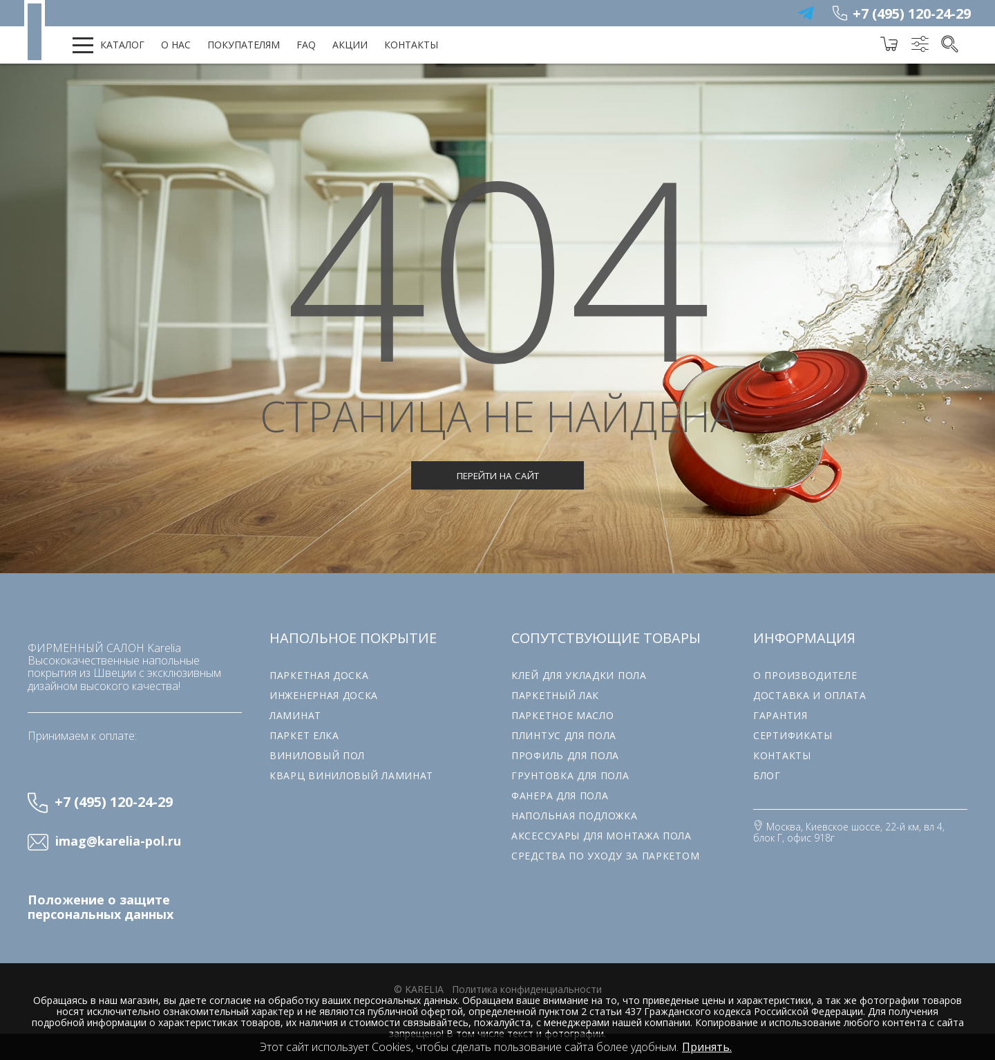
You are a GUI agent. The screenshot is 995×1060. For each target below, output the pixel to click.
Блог (767, 775)
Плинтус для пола (563, 735)
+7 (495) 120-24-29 (912, 13)
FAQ (306, 44)
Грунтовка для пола (570, 775)
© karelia (419, 989)
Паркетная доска (319, 675)
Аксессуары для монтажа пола (601, 835)
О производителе (805, 675)
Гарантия (780, 715)
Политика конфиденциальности (527, 989)
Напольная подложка (574, 815)
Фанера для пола (560, 795)
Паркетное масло (562, 715)
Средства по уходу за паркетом (605, 855)
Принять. (707, 1047)
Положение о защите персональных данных (100, 907)
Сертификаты (793, 735)
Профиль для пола (565, 755)
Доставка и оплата (809, 695)
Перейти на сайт (498, 475)
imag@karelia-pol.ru (118, 841)
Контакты (411, 44)
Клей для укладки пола (579, 675)
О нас (176, 44)
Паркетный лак (555, 695)
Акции (350, 44)
